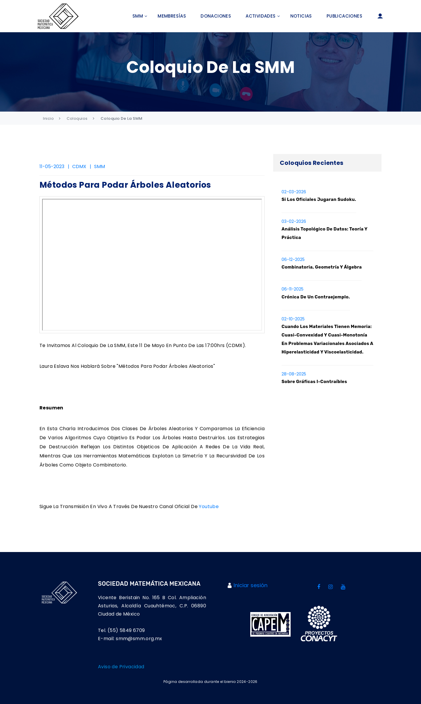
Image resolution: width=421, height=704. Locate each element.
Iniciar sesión (251, 585)
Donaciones (216, 16)
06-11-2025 (292, 289)
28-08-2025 (294, 374)
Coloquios (77, 118)
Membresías (172, 16)
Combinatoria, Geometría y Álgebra (322, 267)
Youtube (209, 506)
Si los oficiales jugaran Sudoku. (319, 199)
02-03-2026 (294, 192)
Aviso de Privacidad (121, 666)
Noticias (301, 16)
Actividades (260, 16)
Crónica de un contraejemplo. (316, 297)
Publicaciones (344, 16)
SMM (137, 16)
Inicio (48, 118)
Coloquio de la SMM (122, 118)
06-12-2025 (293, 259)
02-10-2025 (293, 319)
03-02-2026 (294, 221)
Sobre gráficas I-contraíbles (314, 381)
